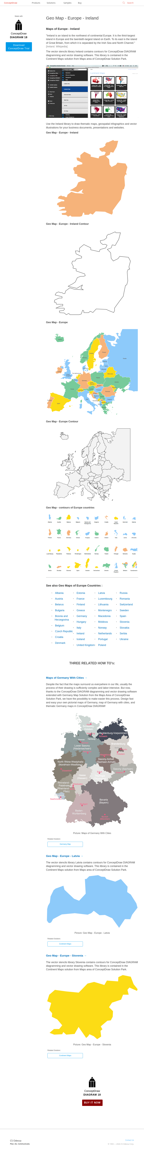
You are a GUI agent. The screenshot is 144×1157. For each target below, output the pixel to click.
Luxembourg (105, 598)
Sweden (124, 610)
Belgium (59, 625)
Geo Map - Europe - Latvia (63, 855)
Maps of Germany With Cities (65, 677)
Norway (102, 627)
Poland (102, 645)
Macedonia (104, 616)
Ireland (80, 633)
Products (36, 2)
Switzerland (126, 604)
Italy (79, 627)
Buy (80, 2)
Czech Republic (64, 631)
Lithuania (103, 604)
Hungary (81, 621)
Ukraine (124, 639)
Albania (59, 593)
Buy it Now (92, 1102)
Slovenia (124, 621)
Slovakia (124, 627)
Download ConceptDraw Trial (19, 47)
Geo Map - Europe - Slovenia (64, 955)
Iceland (81, 639)
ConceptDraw (10, 2)
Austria (59, 598)
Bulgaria (59, 610)
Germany (82, 616)
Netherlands (105, 633)
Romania (125, 598)
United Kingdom (86, 645)
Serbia (123, 633)
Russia (123, 593)
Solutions (51, 2)
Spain (123, 616)
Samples (67, 2)
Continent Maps (65, 944)
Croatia (59, 637)
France (81, 598)
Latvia (101, 593)
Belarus (59, 604)
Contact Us (129, 1140)
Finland (81, 604)
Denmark (60, 643)
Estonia (81, 593)
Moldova (103, 621)
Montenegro (105, 610)
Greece (81, 610)
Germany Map (65, 844)
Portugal (103, 639)
